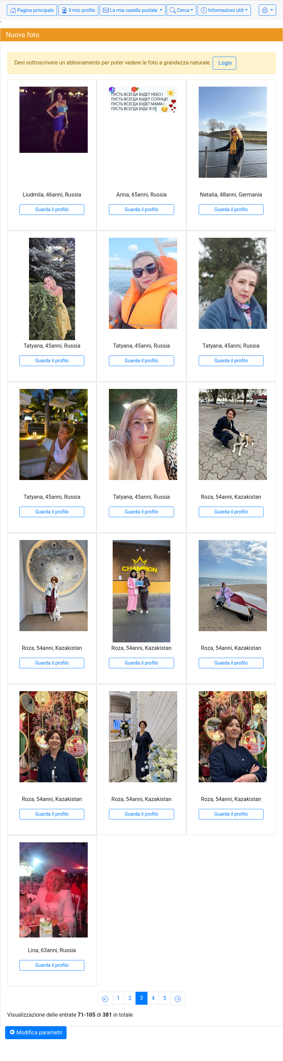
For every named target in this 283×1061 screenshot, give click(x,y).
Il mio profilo (78, 10)
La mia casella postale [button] (131, 10)
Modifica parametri (36, 1032)
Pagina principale (32, 10)
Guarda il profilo (52, 209)
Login (224, 63)
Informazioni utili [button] (222, 10)
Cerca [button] (179, 10)
